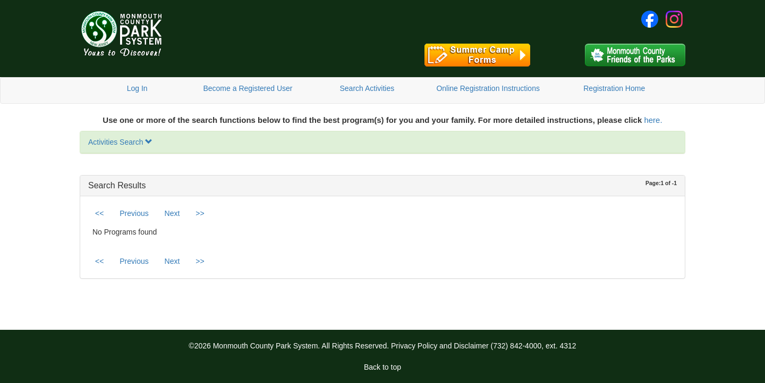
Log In (137, 88)
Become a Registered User (247, 88)
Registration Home (614, 88)
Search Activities (366, 88)
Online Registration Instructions (488, 88)
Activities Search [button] (120, 142)
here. (653, 119)
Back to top (382, 367)
